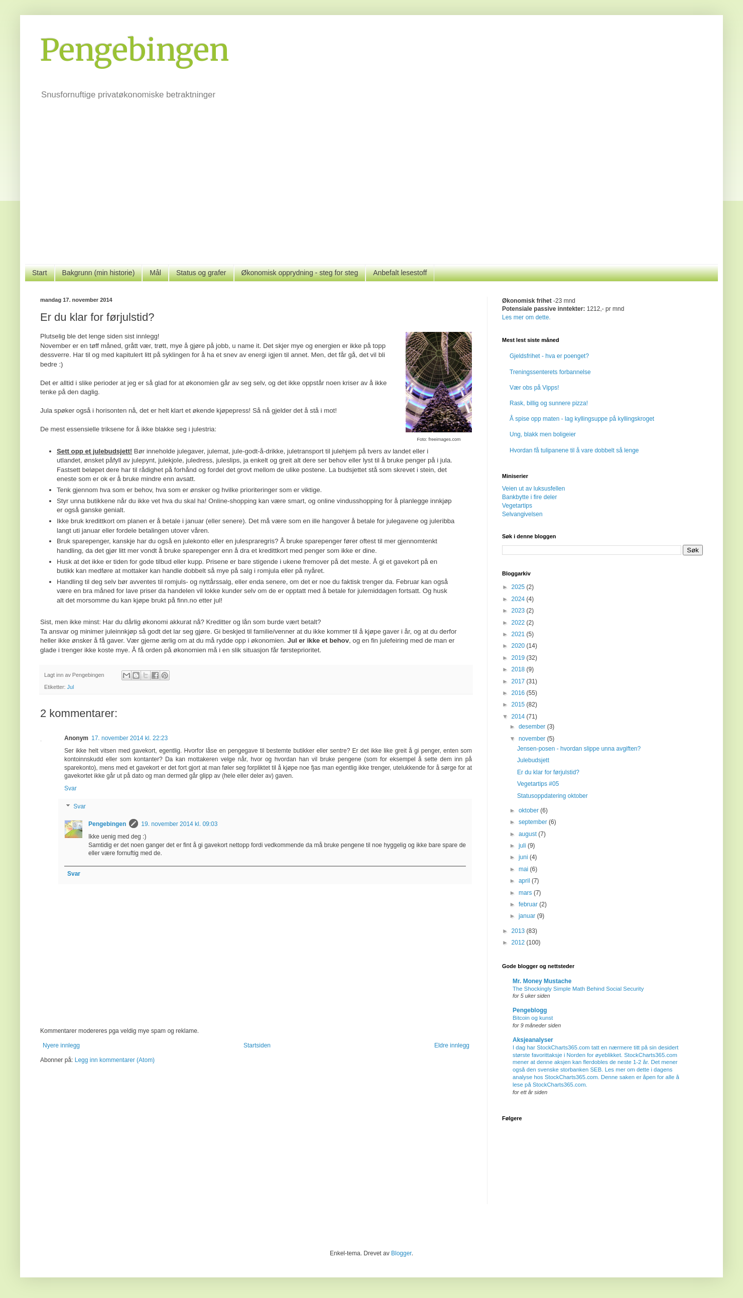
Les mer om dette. (526, 317)
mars (526, 892)
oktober (529, 810)
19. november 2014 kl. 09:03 (179, 824)
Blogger (401, 1253)
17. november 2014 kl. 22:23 (129, 738)
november (533, 738)
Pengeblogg (530, 1010)
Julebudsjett (533, 760)
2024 (519, 599)
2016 (519, 692)
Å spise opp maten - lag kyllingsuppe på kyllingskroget (582, 418)
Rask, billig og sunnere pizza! (549, 403)
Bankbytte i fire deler (529, 497)
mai (524, 869)
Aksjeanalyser (533, 1039)
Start (39, 273)
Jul (70, 687)
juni (524, 857)
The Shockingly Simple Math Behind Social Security (578, 989)
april (525, 880)
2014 (519, 716)
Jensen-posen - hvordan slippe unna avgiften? (579, 748)
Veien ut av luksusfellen (533, 488)
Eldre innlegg (451, 1045)
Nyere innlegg (61, 1045)
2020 (519, 645)
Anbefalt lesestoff (400, 273)
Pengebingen (134, 50)
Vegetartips (517, 505)
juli (523, 845)
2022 (519, 622)
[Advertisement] (371, 189)
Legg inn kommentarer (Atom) (115, 1060)
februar (529, 904)
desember (533, 726)
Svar (70, 788)
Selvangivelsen (522, 514)
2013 (519, 930)
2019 (519, 657)
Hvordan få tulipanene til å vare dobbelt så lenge (574, 450)
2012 (519, 942)
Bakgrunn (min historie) (98, 273)
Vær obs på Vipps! (534, 387)
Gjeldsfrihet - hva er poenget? (549, 356)
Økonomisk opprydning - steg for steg (299, 273)
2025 (519, 587)
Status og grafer (201, 273)
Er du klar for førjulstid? (548, 772)
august (528, 834)
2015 (519, 704)
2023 (519, 610)
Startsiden (257, 1045)
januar (528, 915)
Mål (155, 273)
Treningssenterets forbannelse (550, 372)
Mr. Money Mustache (542, 981)
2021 (519, 634)
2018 (519, 669)
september (534, 821)
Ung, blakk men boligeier (543, 434)
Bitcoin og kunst (533, 1018)
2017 (519, 681)
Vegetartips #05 (538, 783)
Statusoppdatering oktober (552, 795)
